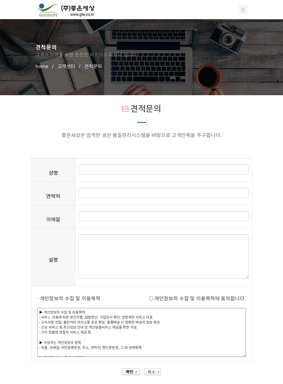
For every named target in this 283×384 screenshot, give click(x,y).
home (42, 66)
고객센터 (66, 66)
